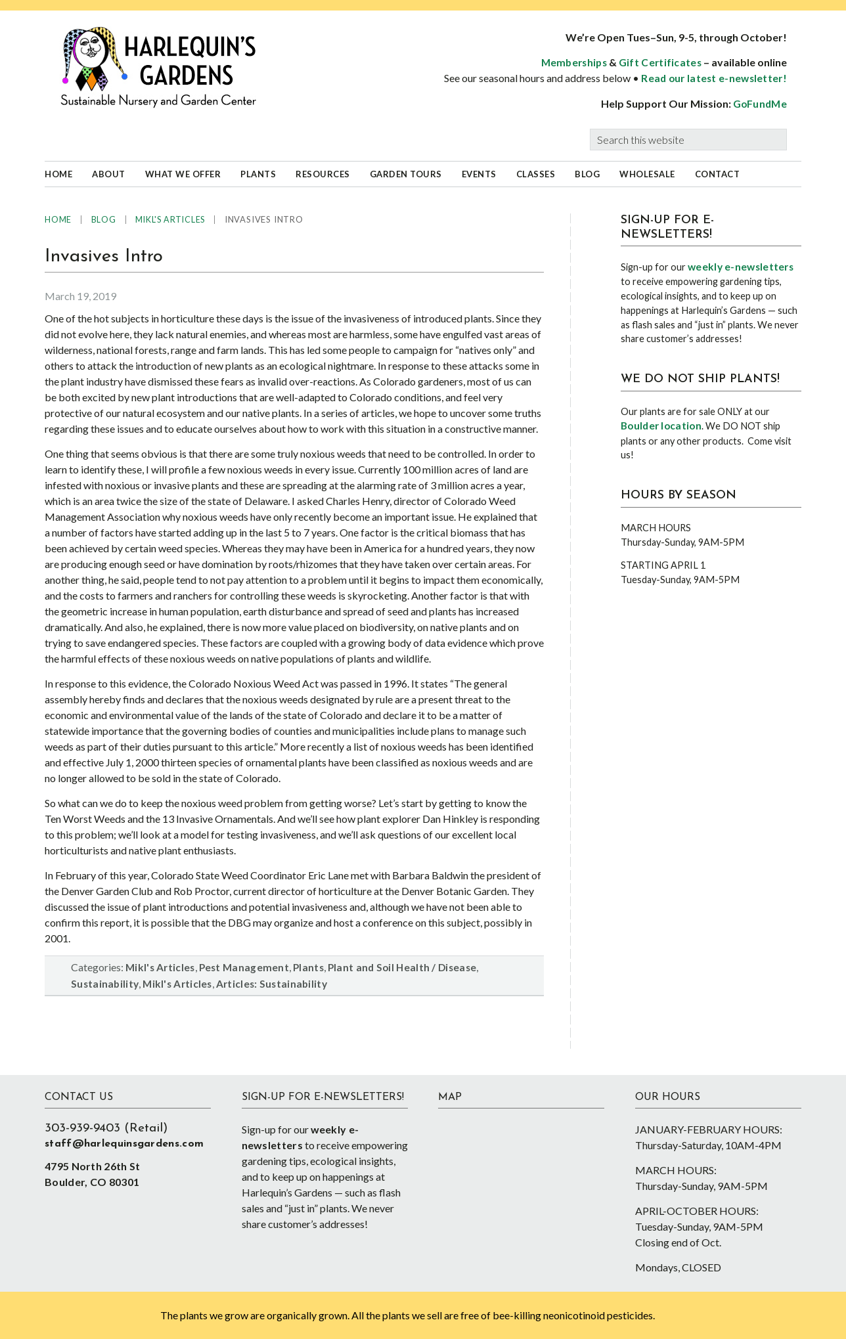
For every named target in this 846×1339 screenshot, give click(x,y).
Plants (308, 967)
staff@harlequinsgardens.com (124, 1144)
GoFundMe (760, 104)
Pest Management (244, 967)
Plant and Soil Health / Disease (402, 967)
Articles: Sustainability (271, 984)
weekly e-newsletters (740, 267)
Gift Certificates (660, 62)
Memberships (574, 62)
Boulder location (661, 425)
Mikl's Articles (160, 967)
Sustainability (105, 984)
